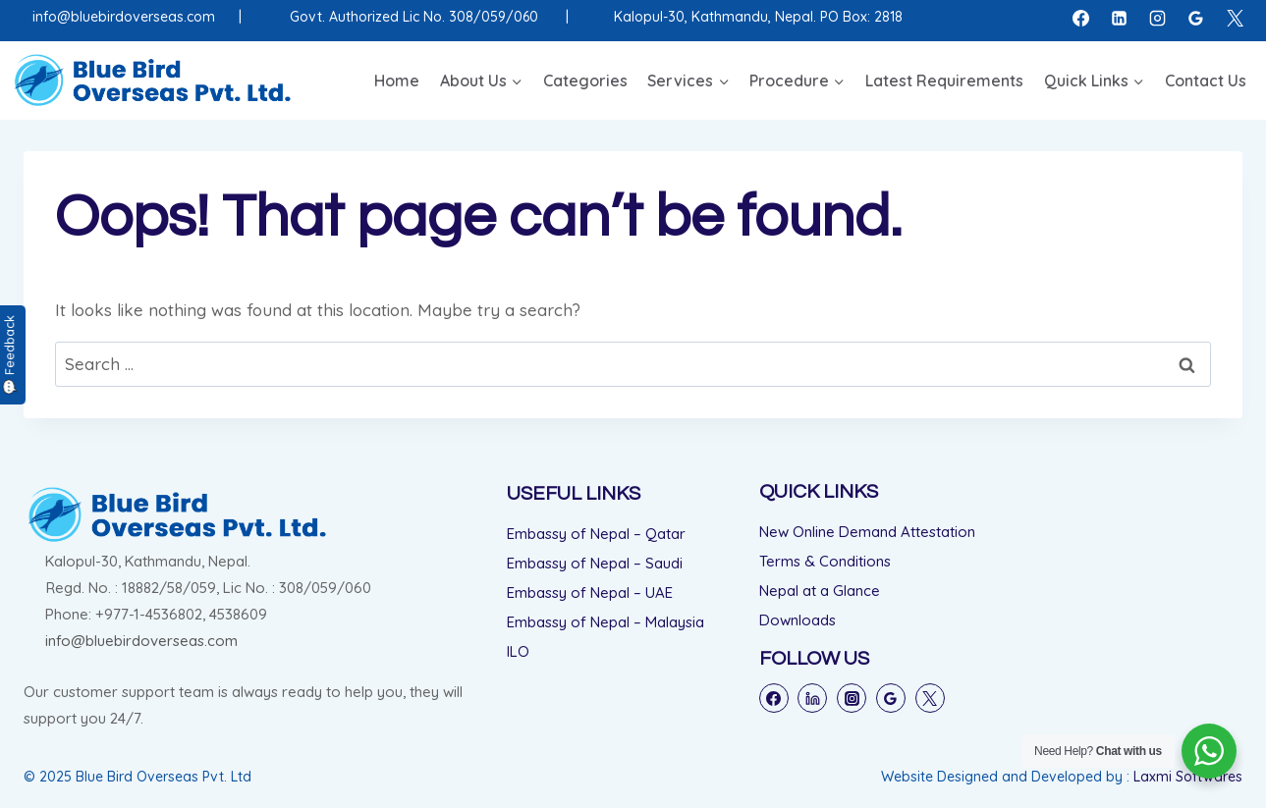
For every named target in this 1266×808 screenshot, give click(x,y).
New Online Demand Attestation (867, 531)
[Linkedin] (1119, 17)
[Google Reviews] (1196, 17)
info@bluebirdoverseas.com (123, 17)
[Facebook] (1081, 17)
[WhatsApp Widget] (1209, 751)
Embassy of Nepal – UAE (590, 592)
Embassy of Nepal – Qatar (596, 533)
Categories (585, 80)
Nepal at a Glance (819, 590)
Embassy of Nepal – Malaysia (605, 622)
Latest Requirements (944, 80)
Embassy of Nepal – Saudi (595, 563)
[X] (1234, 17)
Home (396, 80)
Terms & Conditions (825, 561)
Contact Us (1205, 80)
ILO (518, 651)
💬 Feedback (9, 355)
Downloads (797, 620)
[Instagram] (1158, 17)
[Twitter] (930, 698)
